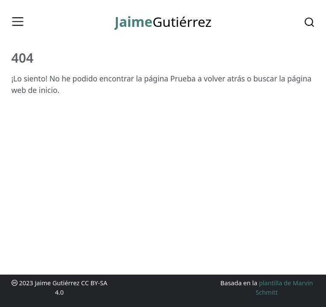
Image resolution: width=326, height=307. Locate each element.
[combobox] (309, 21)
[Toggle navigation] (18, 21)
